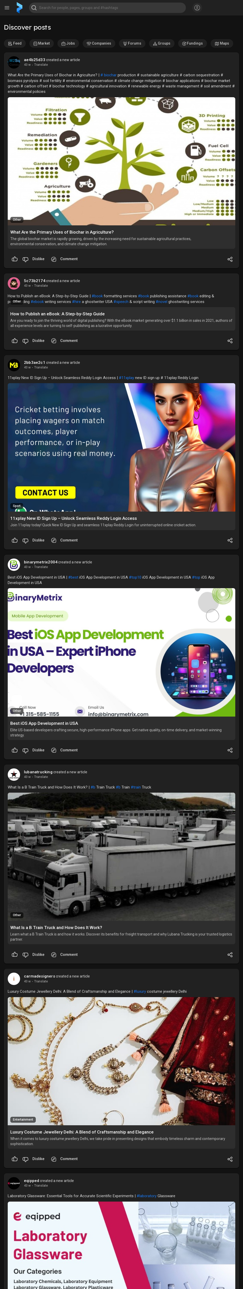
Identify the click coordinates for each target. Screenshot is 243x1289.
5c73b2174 (34, 280)
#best (73, 577)
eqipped (31, 1180)
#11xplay (126, 377)
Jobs (68, 43)
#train (136, 787)
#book (97, 296)
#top (196, 577)
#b (93, 787)
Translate (41, 65)
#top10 (135, 577)
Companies (99, 43)
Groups (161, 43)
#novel (161, 301)
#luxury (140, 991)
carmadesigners (39, 976)
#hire (76, 301)
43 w (27, 65)
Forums (132, 43)
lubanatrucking (38, 772)
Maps (222, 43)
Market (41, 43)
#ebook (37, 301)
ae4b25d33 (34, 60)
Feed (15, 43)
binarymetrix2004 (40, 562)
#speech (121, 301)
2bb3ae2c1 (34, 362)
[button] (107, 8)
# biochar (108, 75)
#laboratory (147, 1196)
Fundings (192, 43)
